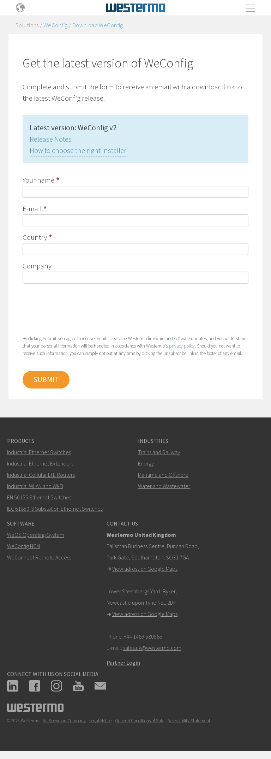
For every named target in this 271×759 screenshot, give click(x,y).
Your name (38, 180)
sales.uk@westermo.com (152, 647)
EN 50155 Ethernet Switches (39, 497)
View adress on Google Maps (144, 568)
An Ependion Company (64, 721)
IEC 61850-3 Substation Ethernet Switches (55, 508)
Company (37, 266)
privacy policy (182, 346)
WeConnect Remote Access (39, 557)
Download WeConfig (97, 25)
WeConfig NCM (23, 546)
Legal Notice (100, 721)
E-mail (32, 208)
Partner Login (123, 662)
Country (35, 237)
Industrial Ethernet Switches (39, 452)
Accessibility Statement (189, 721)
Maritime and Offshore (163, 474)
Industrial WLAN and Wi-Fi (35, 486)
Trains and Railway (159, 452)
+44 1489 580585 (143, 636)
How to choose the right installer (78, 150)
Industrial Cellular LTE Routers (41, 474)
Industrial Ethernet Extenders (40, 463)
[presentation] (76, 308)
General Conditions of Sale (139, 721)
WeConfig (55, 25)
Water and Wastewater (164, 486)
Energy (146, 463)
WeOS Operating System (35, 534)
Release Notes (51, 139)
